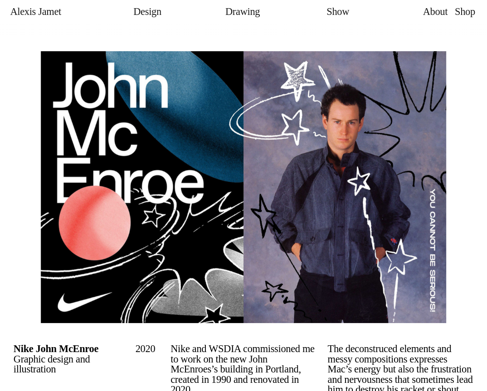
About (435, 11)
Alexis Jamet (35, 11)
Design (147, 11)
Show (337, 11)
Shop (465, 11)
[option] (243, 187)
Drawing (242, 11)
